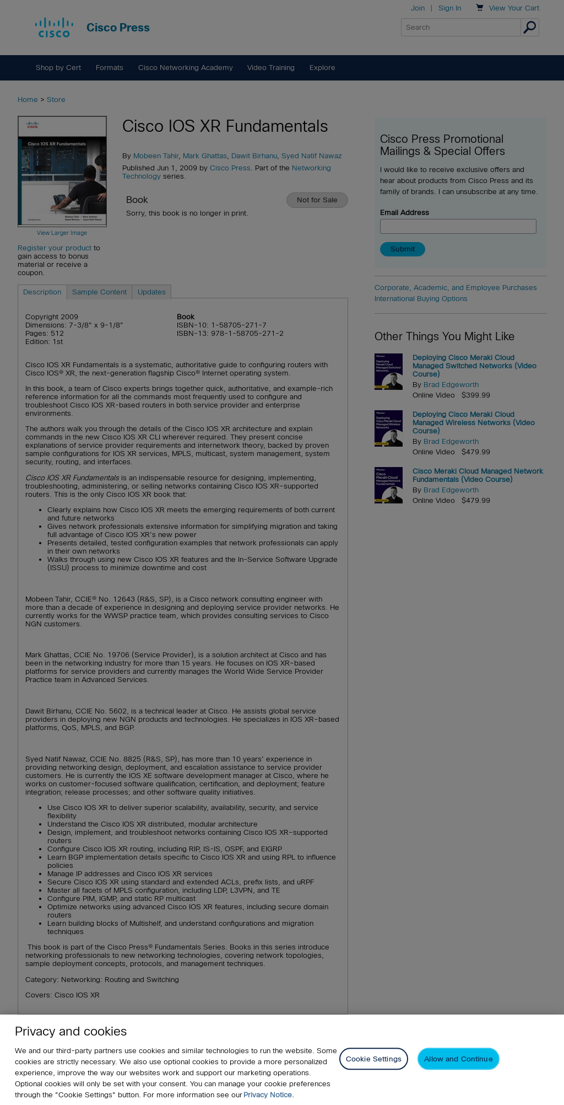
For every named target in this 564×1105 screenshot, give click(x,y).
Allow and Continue (458, 1059)
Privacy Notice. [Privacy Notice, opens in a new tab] (268, 1095)
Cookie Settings (374, 1059)
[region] (282, 1060)
